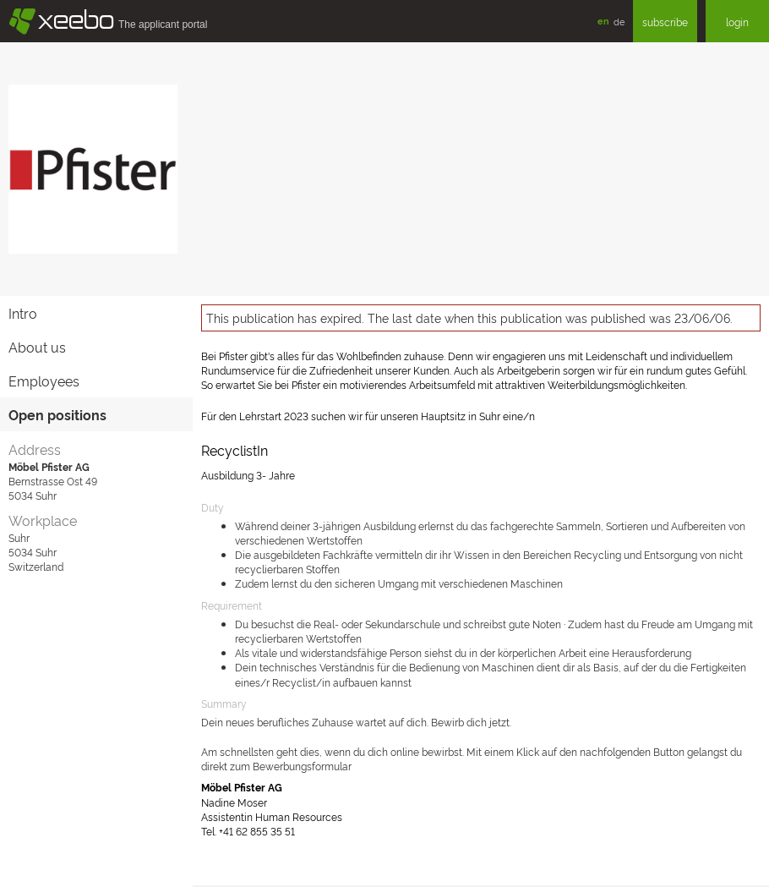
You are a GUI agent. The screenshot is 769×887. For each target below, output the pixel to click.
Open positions (57, 414)
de (619, 21)
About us (37, 346)
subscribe (665, 21)
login (737, 21)
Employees (43, 380)
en (603, 20)
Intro (22, 313)
